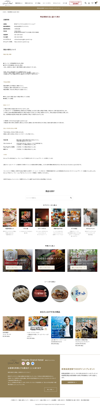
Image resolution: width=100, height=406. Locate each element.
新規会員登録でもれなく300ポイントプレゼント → (50, 8)
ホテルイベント (56, 3)
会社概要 (53, 400)
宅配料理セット (19, 3)
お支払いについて (34, 400)
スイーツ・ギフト (47, 3)
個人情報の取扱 (85, 400)
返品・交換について (45, 400)
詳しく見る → (50, 389)
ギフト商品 (37, 3)
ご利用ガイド (14, 400)
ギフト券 (65, 3)
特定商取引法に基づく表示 (73, 400)
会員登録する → (72, 382)
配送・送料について (23, 400)
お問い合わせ (61, 400)
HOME (4, 12)
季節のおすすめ (29, 3)
